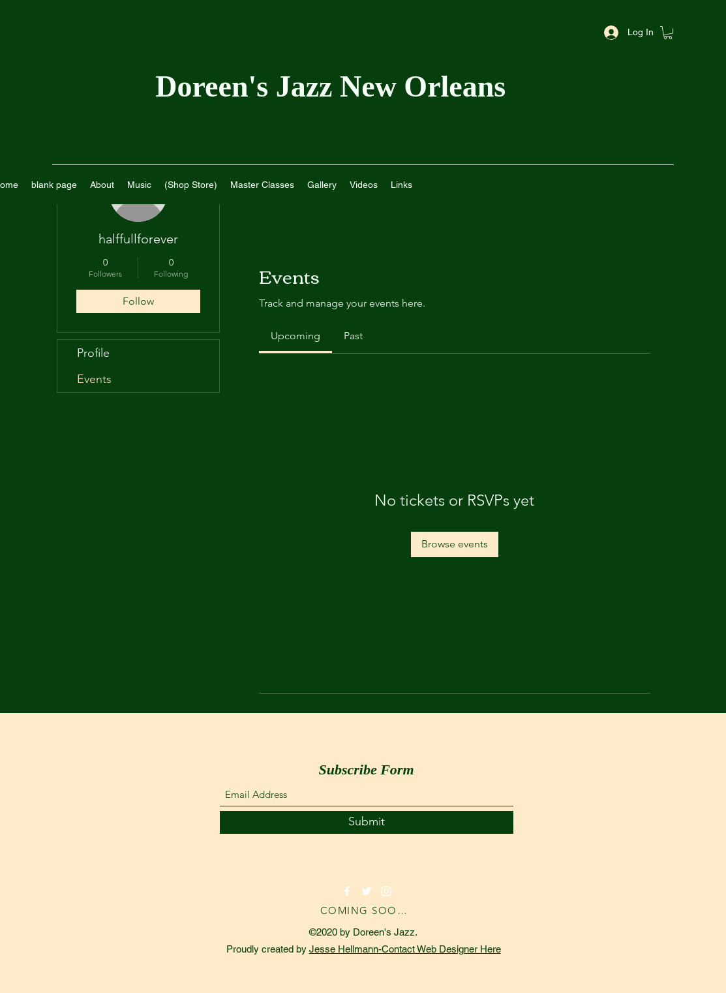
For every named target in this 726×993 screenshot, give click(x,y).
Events (94, 379)
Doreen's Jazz (247, 86)
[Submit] (366, 822)
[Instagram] (386, 891)
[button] (668, 32)
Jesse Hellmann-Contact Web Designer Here (405, 949)
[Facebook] (347, 891)
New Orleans (426, 86)
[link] (295, 335)
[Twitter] (366, 891)
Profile (93, 353)
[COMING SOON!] (366, 911)
